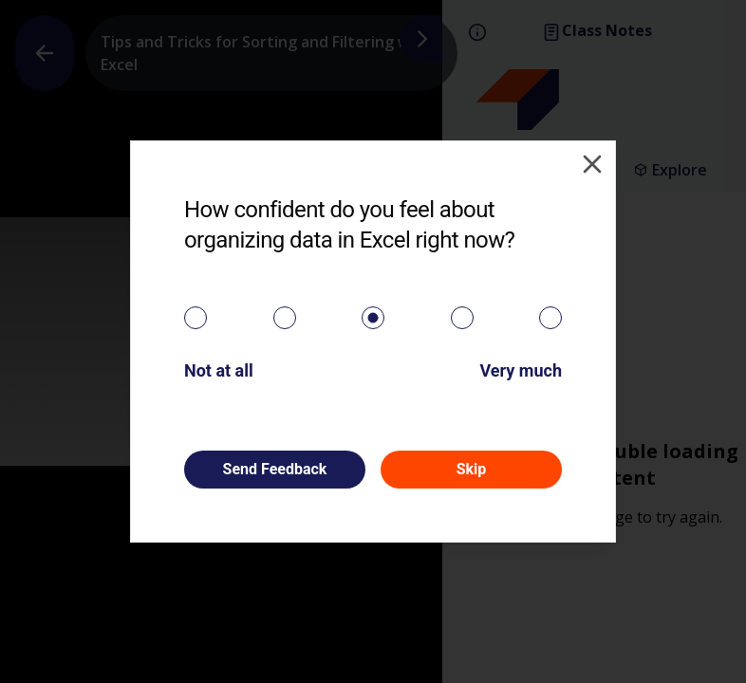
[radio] (195, 317)
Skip (472, 469)
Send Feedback (275, 469)
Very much (520, 370)
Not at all (218, 370)
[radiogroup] (373, 317)
